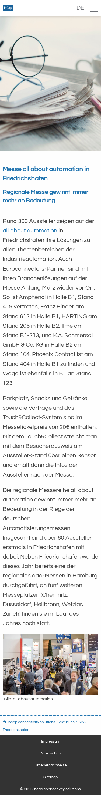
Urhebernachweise (50, 765)
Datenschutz (50, 753)
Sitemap (50, 777)
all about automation (30, 231)
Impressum (50, 741)
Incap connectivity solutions (30, 8)
